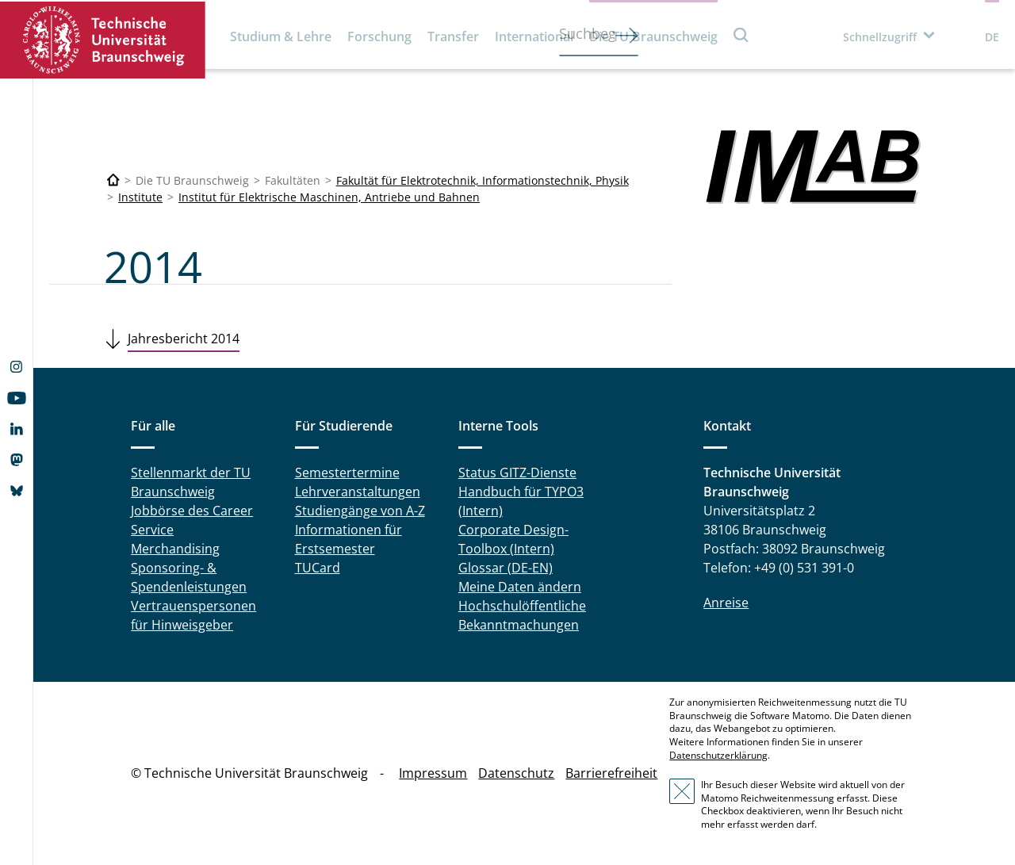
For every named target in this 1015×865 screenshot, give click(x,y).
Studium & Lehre (280, 36)
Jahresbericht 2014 (183, 338)
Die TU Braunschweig (653, 36)
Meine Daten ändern (519, 586)
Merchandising (175, 548)
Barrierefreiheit (611, 773)
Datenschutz (516, 773)
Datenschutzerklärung (718, 755)
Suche (741, 34)
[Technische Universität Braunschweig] (113, 180)
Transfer (453, 36)
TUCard (317, 567)
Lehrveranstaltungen (357, 491)
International (534, 36)
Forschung (379, 36)
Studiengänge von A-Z (360, 510)
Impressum (433, 773)
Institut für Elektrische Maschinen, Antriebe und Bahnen (329, 197)
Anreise (726, 602)
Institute (140, 197)
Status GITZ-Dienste (517, 472)
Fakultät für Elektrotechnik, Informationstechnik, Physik (482, 180)
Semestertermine (347, 472)
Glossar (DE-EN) (505, 567)
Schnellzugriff (880, 36)
